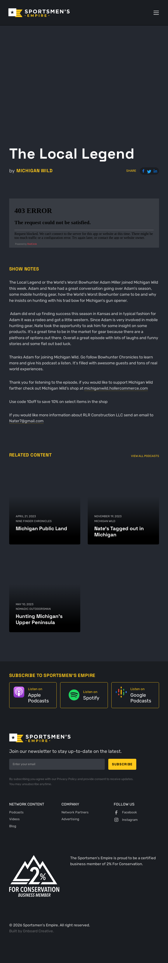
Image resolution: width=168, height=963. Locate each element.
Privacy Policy (67, 779)
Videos (14, 819)
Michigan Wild (34, 171)
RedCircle (32, 244)
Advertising (70, 819)
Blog (12, 826)
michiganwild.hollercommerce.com (116, 388)
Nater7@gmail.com (26, 421)
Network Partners (75, 812)
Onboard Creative (38, 931)
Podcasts (16, 812)
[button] (155, 12)
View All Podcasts (145, 456)
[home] (39, 12)
